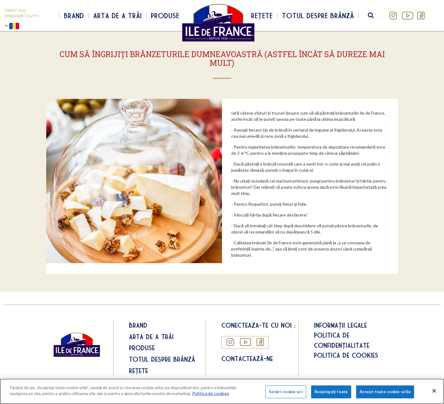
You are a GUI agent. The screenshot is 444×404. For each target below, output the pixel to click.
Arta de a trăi (117, 15)
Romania (6, 25)
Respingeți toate (331, 391)
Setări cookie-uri (285, 391)
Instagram (393, 15)
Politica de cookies (346, 355)
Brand (74, 15)
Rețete (262, 15)
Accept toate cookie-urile (385, 391)
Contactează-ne (247, 359)
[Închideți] (434, 391)
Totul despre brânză (318, 15)
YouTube (407, 15)
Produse (165, 15)
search (374, 15)
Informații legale (340, 325)
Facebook (421, 15)
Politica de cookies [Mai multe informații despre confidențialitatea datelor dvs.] (210, 393)
